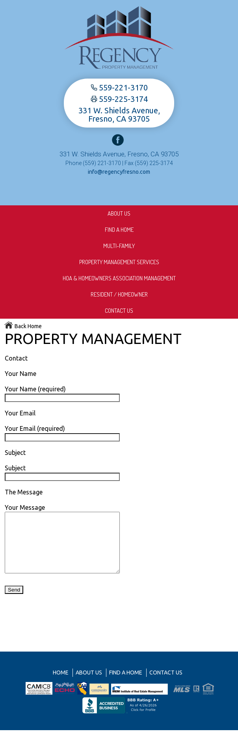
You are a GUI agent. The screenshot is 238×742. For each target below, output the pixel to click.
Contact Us (119, 310)
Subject (15, 452)
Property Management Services (119, 262)
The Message (24, 492)
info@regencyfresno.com (119, 172)
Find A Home (119, 229)
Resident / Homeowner (119, 294)
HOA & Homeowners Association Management (119, 278)
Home (61, 684)
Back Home (23, 326)
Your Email (20, 413)
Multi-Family (119, 246)
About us (119, 213)
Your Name (20, 373)
